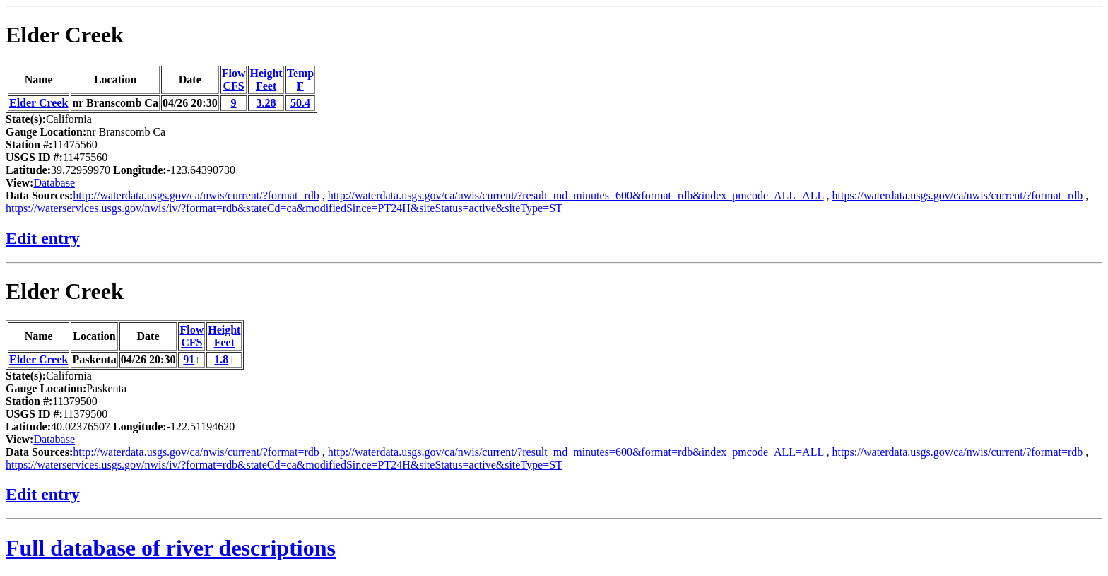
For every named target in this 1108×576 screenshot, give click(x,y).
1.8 (221, 359)
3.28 (266, 103)
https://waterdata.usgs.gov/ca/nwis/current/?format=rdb (957, 195)
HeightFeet (265, 79)
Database (54, 183)
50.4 (300, 103)
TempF (300, 79)
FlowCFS (234, 79)
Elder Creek (65, 34)
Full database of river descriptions (171, 547)
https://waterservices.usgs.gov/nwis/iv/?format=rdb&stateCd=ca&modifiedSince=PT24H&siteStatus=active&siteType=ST (284, 208)
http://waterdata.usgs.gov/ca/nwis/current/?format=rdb (196, 195)
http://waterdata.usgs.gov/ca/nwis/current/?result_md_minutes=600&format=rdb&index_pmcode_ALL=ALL (576, 195)
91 (188, 359)
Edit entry (43, 238)
